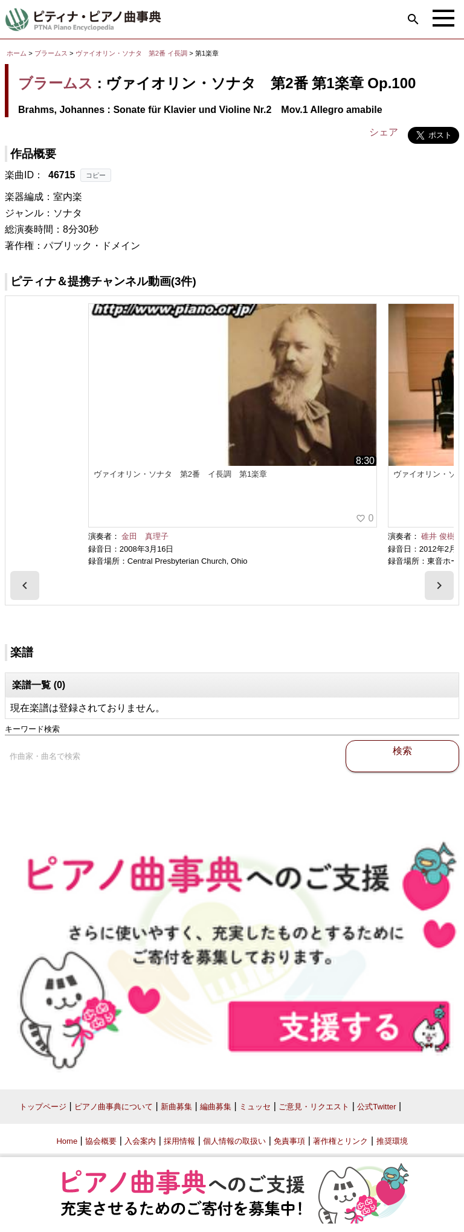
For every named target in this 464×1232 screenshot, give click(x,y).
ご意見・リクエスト (314, 1106)
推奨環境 (392, 1141)
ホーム (17, 53)
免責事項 (289, 1141)
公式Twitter (376, 1106)
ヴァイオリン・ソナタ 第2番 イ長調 (131, 53)
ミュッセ (255, 1106)
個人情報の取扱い (234, 1141)
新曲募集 (176, 1106)
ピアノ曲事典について (113, 1106)
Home (66, 1141)
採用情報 (179, 1141)
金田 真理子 (145, 536)
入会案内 (140, 1141)
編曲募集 (215, 1106)
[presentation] (24, 585)
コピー (96, 175)
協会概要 (101, 1141)
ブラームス (51, 53)
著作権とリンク (340, 1141)
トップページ (42, 1106)
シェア (383, 132)
